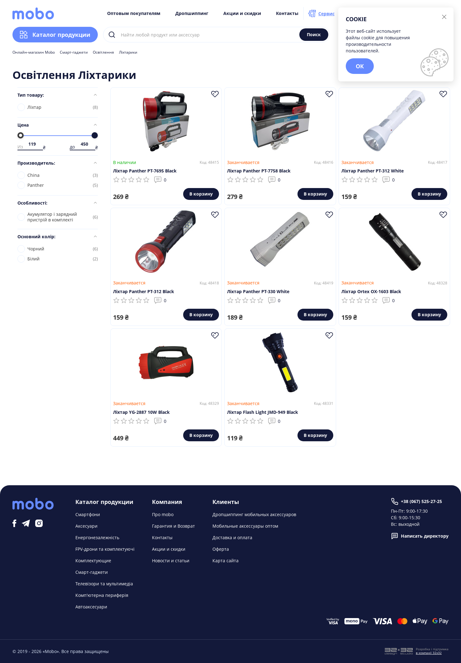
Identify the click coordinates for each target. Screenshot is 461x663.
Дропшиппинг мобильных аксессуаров (254, 514)
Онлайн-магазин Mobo (33, 52)
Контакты (287, 13)
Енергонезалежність (97, 537)
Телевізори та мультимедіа (104, 584)
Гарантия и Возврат (173, 526)
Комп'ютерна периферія (101, 595)
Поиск (314, 34)
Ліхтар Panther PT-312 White (372, 171)
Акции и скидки (242, 13)
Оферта (220, 549)
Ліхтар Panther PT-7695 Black (145, 171)
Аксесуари (86, 526)
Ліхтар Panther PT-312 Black (143, 291)
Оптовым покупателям (133, 13)
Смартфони (87, 514)
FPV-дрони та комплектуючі (105, 549)
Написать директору (420, 536)
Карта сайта (225, 561)
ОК (360, 66)
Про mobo (162, 514)
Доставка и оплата (232, 537)
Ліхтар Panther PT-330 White (258, 291)
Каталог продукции (55, 34)
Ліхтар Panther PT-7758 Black (259, 171)
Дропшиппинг (191, 13)
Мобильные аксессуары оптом (245, 526)
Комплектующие (93, 561)
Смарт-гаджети (74, 52)
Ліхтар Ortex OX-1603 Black (371, 291)
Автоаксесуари (91, 607)
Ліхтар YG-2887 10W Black (141, 412)
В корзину (201, 194)
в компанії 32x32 (429, 653)
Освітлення (103, 52)
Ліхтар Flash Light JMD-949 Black (262, 412)
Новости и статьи (170, 561)
